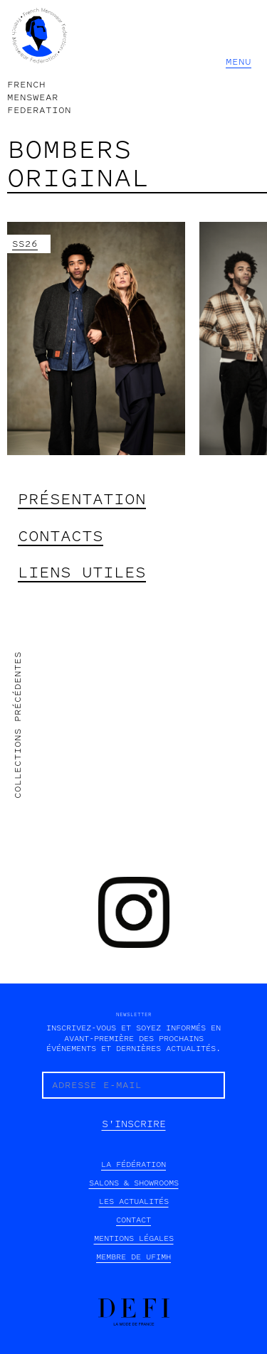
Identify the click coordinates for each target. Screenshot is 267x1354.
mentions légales (134, 1238)
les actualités (134, 1201)
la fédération (133, 1164)
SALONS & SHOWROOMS (134, 1183)
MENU (238, 61)
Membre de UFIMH (133, 1257)
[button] (239, 62)
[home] (39, 62)
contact (133, 1220)
